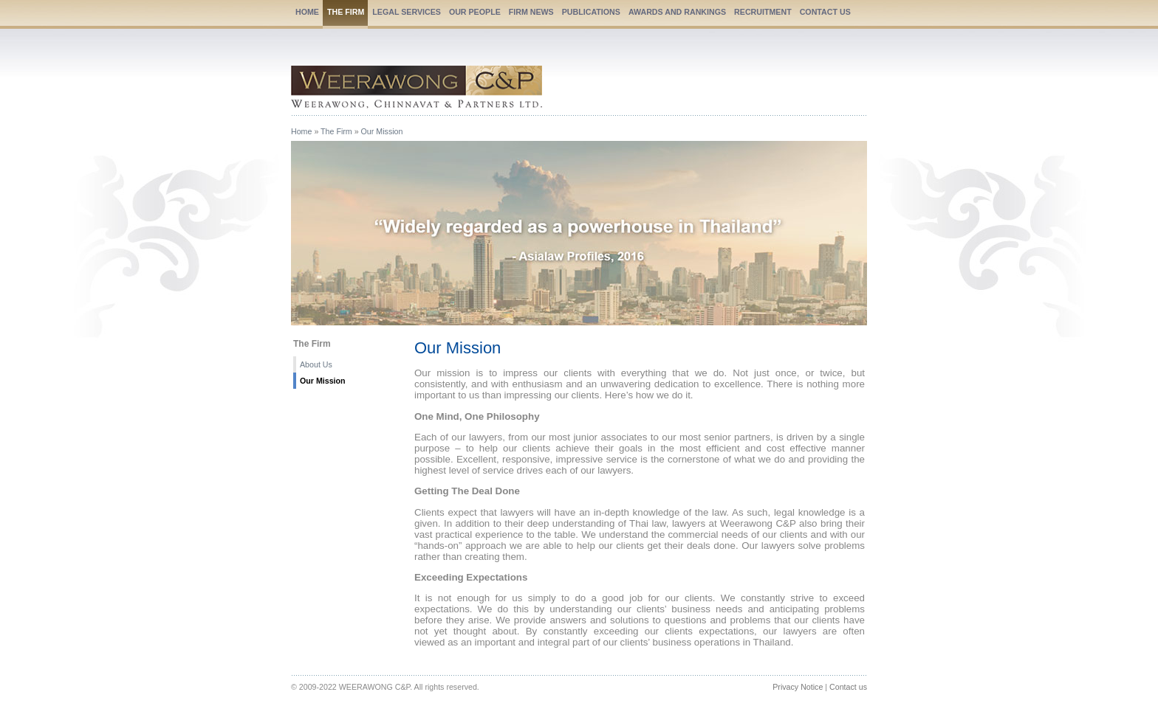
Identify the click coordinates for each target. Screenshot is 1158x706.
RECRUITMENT (763, 11)
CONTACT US (825, 11)
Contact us (848, 686)
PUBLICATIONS (591, 11)
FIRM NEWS (531, 11)
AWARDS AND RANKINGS (677, 11)
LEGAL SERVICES (406, 11)
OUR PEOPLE (475, 11)
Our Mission (382, 131)
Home (301, 131)
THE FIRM (345, 11)
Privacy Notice (797, 686)
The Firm (336, 131)
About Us (316, 364)
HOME (307, 11)
